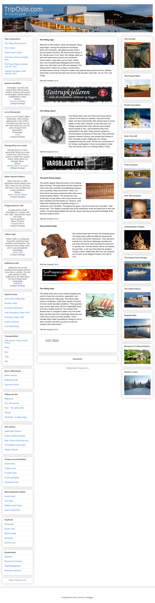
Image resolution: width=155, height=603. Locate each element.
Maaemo (8, 557)
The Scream (10, 48)
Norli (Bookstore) (12, 326)
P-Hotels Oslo (11, 473)
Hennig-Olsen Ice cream (17, 166)
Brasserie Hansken (13, 570)
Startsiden (77, 359)
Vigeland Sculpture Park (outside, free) (15, 72)
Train (7, 357)
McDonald (9, 524)
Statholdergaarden (13, 566)
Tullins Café (17, 252)
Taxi (6, 361)
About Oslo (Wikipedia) (15, 299)
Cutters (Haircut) (12, 322)
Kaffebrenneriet (11, 380)
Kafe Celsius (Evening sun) (16, 440)
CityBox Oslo (10, 468)
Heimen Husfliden (18, 101)
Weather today (11, 303)
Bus (6, 352)
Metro (7, 347)
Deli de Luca (10, 543)
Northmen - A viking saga (15, 417)
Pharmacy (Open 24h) (14, 317)
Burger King (10, 529)
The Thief (9, 501)
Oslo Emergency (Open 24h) (17, 312)
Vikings (8, 412)
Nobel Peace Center (13, 52)
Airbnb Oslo (10, 464)
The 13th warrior (12, 403)
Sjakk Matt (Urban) (13, 431)
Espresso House (12, 384)
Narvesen (9, 538)
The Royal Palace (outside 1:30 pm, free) (16, 65)
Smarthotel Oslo (12, 482)
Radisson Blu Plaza (13, 505)
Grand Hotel (10, 496)
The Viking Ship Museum (15, 43)
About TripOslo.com (17, 580)
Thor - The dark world (14, 408)
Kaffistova (17, 283)
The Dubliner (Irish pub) (15, 445)
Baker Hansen (11, 375)
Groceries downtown (14, 308)
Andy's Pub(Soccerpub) (15, 436)
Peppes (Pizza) (11, 449)
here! (56, 81)
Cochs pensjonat (12, 477)
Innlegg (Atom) (83, 368)
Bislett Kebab (10, 533)
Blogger (90, 597)
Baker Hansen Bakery (17, 194)
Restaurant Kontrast (13, 561)
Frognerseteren (17, 223)
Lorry (17, 134)
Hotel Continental (12, 510)
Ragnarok (9, 399)
